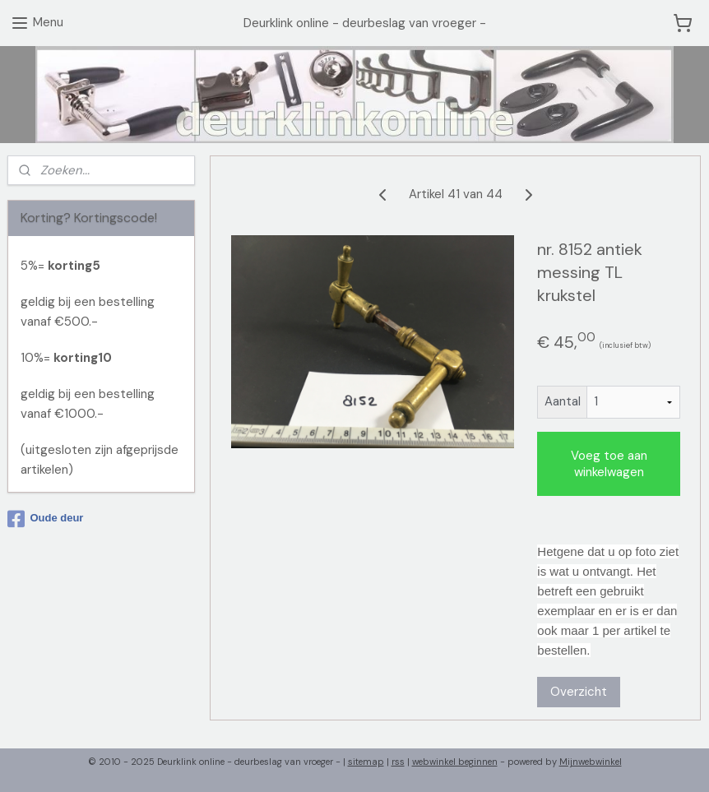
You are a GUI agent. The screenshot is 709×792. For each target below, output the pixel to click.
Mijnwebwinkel (590, 761)
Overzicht (579, 691)
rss (398, 761)
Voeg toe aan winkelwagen (609, 463)
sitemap (366, 761)
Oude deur (45, 519)
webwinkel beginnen (455, 761)
